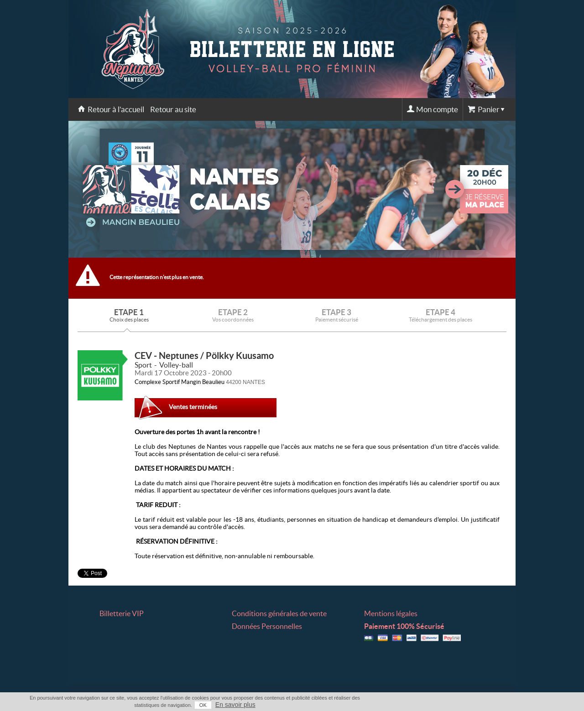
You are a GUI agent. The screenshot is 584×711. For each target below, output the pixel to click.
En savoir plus (235, 704)
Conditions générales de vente (279, 613)
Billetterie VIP (121, 613)
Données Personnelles (267, 626)
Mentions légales (390, 613)
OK (203, 705)
